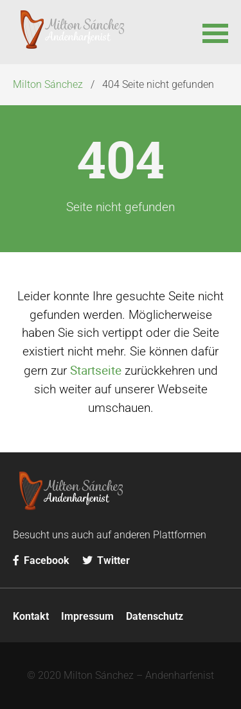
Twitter (106, 560)
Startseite (95, 370)
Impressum (87, 616)
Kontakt (31, 616)
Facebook (41, 560)
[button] (215, 32)
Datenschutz (154, 616)
